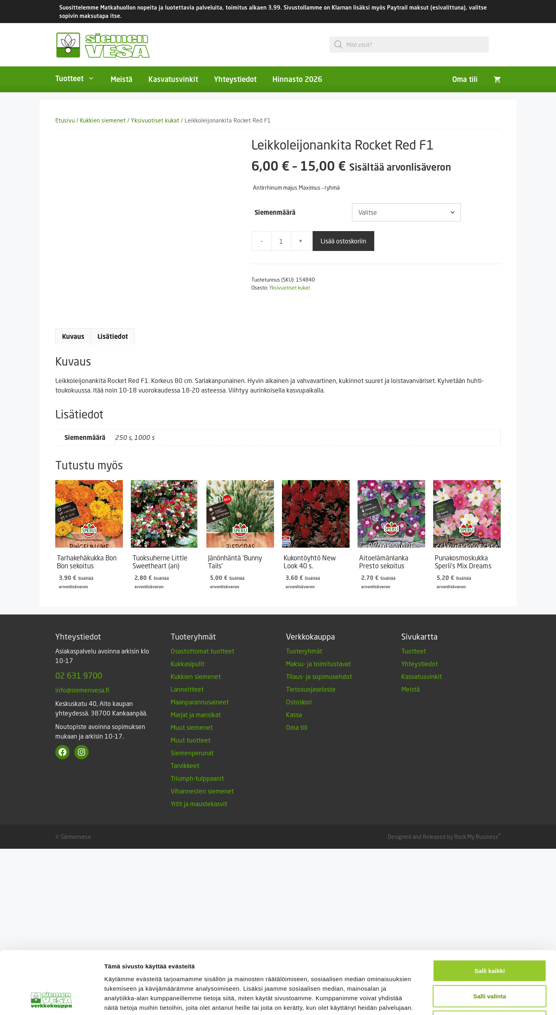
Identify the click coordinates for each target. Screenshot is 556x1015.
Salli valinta (489, 795)
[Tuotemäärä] (281, 241)
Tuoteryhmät (304, 651)
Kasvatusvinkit (173, 79)
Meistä (121, 79)
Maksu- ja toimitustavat (318, 663)
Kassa (294, 714)
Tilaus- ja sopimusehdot (319, 676)
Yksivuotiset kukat (155, 120)
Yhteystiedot (235, 79)
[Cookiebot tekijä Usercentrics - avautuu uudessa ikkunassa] (51, 858)
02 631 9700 (78, 675)
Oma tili (465, 79)
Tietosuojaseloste (311, 689)
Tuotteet (79, 78)
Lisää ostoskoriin (343, 241)
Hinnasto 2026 (297, 79)
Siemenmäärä (275, 212)
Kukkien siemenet (103, 120)
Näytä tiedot (425, 857)
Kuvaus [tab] (73, 336)
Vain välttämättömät (489, 821)
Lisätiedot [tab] (112, 336)
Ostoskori (299, 702)
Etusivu (65, 120)
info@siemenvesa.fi (82, 690)
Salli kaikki (489, 770)
